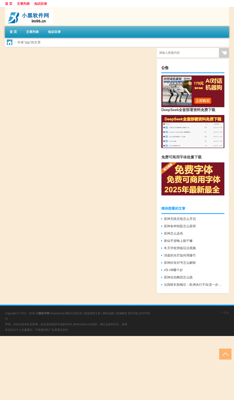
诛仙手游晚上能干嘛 (178, 241)
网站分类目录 (73, 313)
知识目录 (40, 3)
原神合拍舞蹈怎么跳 (178, 277)
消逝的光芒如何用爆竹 (180, 255)
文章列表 (23, 3)
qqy (18, 79)
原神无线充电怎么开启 (180, 219)
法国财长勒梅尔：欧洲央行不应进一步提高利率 (194, 284)
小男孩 (225, 312)
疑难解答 (121, 313)
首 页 (8, 3)
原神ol (69, 79)
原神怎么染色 (173, 233)
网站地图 (108, 313)
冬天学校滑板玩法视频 (180, 248)
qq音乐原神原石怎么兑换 (69, 52)
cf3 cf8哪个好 (173, 270)
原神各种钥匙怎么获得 (180, 226)
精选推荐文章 (92, 313)
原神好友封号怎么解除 (180, 262)
